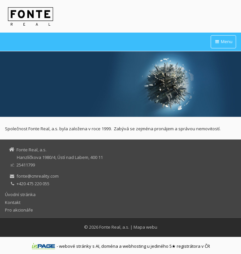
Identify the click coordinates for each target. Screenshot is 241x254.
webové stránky (75, 246)
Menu (223, 41)
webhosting (134, 246)
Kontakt (12, 202)
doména (109, 246)
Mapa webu (145, 227)
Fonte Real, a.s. (114, 227)
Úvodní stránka (20, 194)
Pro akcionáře (19, 210)
